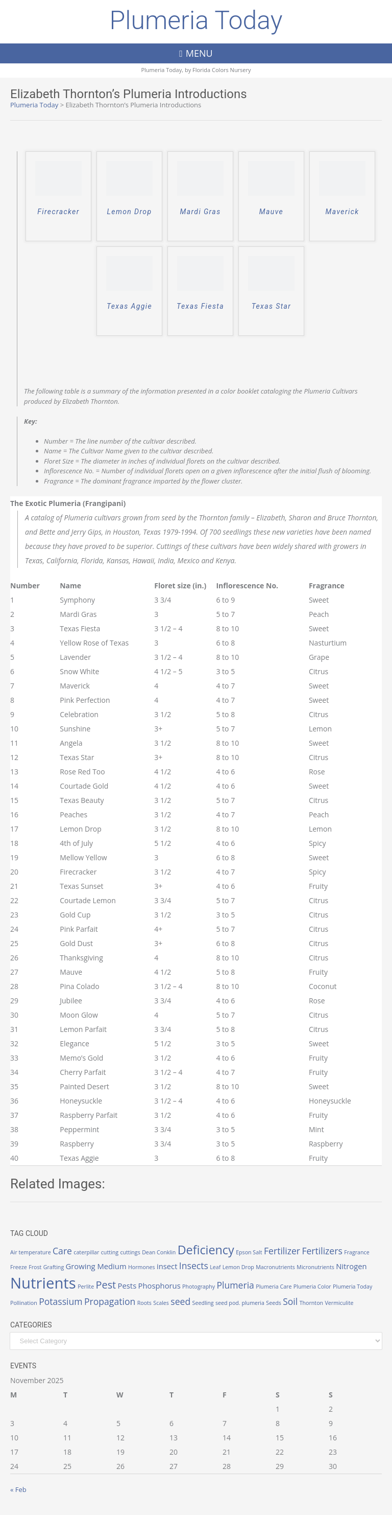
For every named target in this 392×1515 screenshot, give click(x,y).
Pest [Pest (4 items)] (106, 1285)
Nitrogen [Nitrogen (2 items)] (351, 1266)
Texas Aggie (129, 306)
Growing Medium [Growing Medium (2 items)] (96, 1266)
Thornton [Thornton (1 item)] (311, 1302)
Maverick (342, 212)
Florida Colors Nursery (221, 70)
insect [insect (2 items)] (167, 1266)
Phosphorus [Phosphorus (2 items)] (159, 1285)
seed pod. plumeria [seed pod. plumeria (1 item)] (239, 1302)
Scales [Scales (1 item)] (161, 1302)
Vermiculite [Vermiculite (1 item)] (339, 1302)
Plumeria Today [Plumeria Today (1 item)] (352, 1286)
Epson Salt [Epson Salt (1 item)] (249, 1252)
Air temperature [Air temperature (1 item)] (30, 1252)
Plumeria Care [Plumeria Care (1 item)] (273, 1286)
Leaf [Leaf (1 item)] (215, 1267)
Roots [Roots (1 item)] (144, 1302)
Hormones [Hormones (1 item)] (141, 1267)
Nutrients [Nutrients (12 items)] (43, 1283)
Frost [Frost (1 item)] (35, 1267)
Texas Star (271, 306)
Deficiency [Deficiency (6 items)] (206, 1250)
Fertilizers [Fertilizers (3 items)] (322, 1251)
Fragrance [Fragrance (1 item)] (356, 1252)
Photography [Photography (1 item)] (198, 1286)
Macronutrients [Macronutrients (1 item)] (275, 1267)
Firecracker (58, 212)
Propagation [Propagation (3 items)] (109, 1301)
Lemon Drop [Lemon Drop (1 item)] (238, 1267)
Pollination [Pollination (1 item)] (23, 1302)
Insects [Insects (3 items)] (193, 1265)
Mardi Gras (200, 212)
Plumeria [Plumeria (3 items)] (235, 1285)
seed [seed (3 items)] (180, 1301)
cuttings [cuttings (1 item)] (130, 1252)
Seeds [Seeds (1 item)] (273, 1302)
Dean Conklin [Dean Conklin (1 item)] (159, 1252)
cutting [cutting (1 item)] (109, 1252)
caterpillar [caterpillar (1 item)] (86, 1252)
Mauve (271, 212)
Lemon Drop (129, 212)
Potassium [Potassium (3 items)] (60, 1301)
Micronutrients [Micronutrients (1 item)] (315, 1267)
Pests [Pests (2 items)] (127, 1285)
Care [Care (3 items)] (62, 1251)
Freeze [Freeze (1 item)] (18, 1267)
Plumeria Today (195, 20)
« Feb (18, 1489)
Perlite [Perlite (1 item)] (86, 1286)
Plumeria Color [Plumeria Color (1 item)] (312, 1286)
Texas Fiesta (200, 306)
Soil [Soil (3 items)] (290, 1301)
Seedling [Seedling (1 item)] (203, 1302)
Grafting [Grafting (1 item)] (53, 1267)
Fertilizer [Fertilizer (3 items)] (282, 1251)
